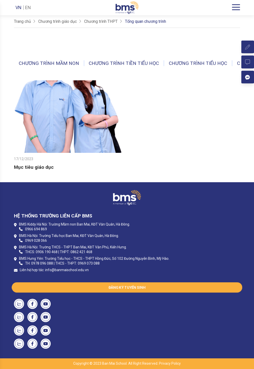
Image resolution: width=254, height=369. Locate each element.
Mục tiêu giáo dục (34, 167)
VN (18, 7)
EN (28, 7)
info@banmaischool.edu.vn (67, 270)
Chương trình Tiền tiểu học (124, 63)
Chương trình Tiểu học (198, 63)
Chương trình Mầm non (49, 63)
